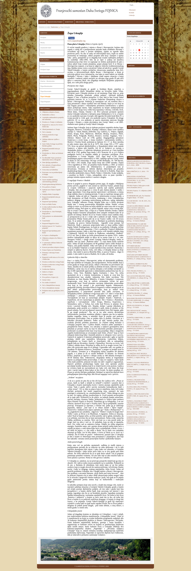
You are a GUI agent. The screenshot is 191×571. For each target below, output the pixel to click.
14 (139, 52)
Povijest (43, 37)
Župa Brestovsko (46, 86)
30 (145, 58)
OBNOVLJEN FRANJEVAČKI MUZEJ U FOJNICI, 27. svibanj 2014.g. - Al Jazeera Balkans (137, 219)
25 (130, 58)
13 (136, 52)
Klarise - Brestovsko (47, 81)
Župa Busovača (45, 91)
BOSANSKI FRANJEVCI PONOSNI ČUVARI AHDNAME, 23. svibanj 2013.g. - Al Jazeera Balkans (139, 300)
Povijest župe (45, 69)
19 (133, 55)
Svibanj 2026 (139, 41)
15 (142, 52)
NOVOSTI (42, 22)
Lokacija (131, 15)
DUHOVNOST (69, 22)
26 (133, 58)
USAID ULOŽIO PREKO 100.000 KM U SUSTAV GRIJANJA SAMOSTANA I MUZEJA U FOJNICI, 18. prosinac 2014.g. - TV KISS (138, 210)
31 (147, 58)
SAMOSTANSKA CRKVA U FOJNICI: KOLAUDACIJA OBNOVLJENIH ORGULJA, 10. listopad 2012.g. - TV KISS (137, 420)
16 (145, 52)
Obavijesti (132, 10)
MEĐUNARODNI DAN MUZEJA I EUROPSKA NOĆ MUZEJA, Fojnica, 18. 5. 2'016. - (139, 163)
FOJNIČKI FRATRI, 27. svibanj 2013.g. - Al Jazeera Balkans (137, 294)
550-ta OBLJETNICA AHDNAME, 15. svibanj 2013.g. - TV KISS (138, 289)
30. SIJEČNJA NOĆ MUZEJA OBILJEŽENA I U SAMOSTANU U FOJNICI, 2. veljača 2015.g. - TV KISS (139, 356)
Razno (42, 53)
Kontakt (131, 12)
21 (139, 55)
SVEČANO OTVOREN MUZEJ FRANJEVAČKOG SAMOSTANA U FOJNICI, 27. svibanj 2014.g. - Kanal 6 (139, 258)
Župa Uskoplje (45, 96)
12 (133, 52)
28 (139, 58)
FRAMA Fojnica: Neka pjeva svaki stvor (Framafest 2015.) (138, 186)
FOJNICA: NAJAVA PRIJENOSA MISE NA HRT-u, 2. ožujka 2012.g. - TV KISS (139, 364)
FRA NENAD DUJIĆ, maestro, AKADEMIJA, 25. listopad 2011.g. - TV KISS (138, 312)
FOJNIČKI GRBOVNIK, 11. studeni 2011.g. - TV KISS (138, 318)
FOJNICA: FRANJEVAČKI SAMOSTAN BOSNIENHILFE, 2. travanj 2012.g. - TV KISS (138, 382)
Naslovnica (54, 27)
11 (130, 52)
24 (147, 55)
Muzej (42, 43)
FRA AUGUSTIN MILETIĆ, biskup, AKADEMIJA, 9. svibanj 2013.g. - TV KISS (139, 278)
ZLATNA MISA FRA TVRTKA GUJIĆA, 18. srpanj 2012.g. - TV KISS (137, 389)
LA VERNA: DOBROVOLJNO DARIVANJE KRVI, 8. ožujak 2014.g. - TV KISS (139, 266)
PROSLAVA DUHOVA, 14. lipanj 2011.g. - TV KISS (138, 306)
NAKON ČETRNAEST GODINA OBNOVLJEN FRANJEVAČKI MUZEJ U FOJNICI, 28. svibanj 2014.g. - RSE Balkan (138, 240)
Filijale (42, 64)
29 (142, 58)
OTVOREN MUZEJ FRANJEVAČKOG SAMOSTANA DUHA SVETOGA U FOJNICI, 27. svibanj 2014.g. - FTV (138, 249)
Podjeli (71, 38)
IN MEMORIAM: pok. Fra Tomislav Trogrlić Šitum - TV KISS (138, 197)
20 (136, 55)
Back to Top (150, 566)
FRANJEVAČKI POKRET (55, 22)
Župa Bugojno (45, 102)
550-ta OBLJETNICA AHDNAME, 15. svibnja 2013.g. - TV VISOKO (138, 284)
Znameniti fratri (45, 48)
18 (130, 55)
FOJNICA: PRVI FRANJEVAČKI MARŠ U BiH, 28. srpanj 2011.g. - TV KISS (139, 396)
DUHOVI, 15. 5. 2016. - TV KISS (138, 168)
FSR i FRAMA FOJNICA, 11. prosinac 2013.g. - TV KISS (136, 272)
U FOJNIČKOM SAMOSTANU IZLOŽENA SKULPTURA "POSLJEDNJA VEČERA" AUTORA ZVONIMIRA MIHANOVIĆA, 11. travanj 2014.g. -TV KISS (139, 337)
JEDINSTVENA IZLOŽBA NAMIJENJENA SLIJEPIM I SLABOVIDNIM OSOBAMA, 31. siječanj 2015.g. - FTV (138, 347)
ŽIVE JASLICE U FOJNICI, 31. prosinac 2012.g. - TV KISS (137, 413)
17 (147, 52)
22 (142, 55)
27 (136, 58)
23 (145, 55)
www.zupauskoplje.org (76, 41)
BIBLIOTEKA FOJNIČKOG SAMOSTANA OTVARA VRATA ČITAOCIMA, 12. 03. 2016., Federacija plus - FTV (138, 179)
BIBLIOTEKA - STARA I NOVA (85, 22)
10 (147, 50)
